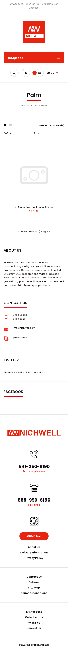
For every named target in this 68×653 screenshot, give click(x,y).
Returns (34, 582)
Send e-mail (34, 536)
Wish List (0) (32, 3)
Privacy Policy (34, 558)
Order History (34, 617)
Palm (44, 105)
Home (25, 105)
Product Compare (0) (51, 125)
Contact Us (34, 577)
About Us (34, 547)
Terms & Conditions (34, 593)
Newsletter (34, 628)
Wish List (34, 622)
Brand (34, 105)
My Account (16, 3)
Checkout (34, 7)
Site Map (34, 587)
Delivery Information (34, 552)
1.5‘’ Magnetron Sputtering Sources (34, 207)
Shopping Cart (50, 3)
